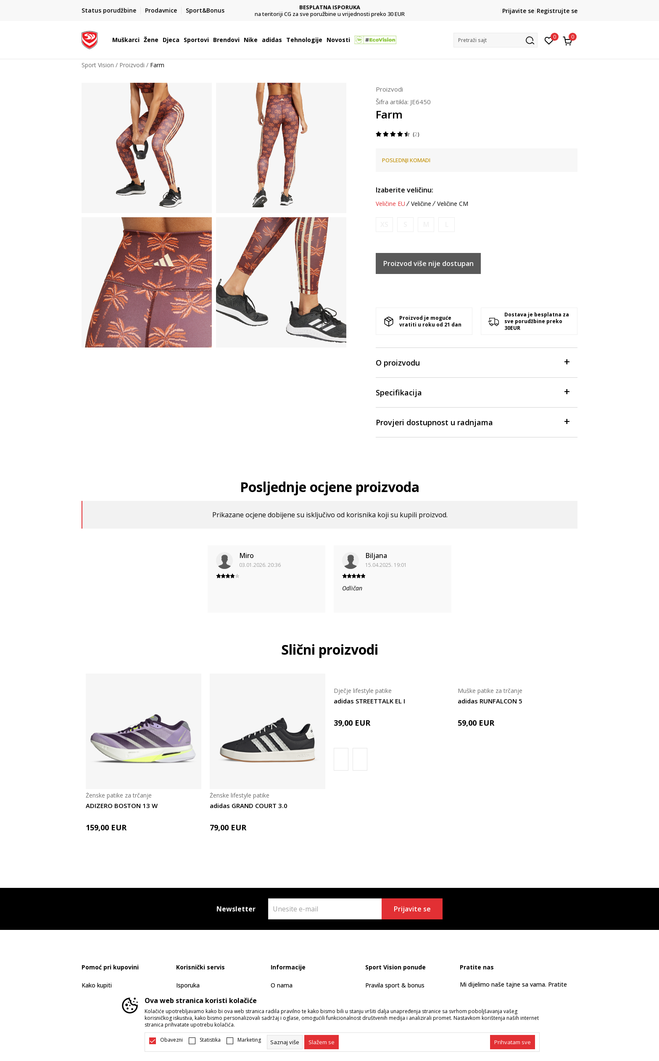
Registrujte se (557, 11)
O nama (282, 985)
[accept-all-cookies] (512, 1042)
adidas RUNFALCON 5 (490, 701)
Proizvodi (132, 65)
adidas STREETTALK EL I (369, 701)
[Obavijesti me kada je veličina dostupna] (384, 224)
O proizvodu (472, 362)
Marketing (249, 1040)
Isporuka (188, 985)
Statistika (210, 1040)
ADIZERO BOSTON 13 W (122, 805)
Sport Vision (98, 65)
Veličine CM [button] (452, 203)
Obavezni (171, 1040)
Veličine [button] (421, 203)
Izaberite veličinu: (404, 190)
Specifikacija (472, 392)
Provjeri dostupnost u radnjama (472, 421)
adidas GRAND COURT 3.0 (248, 805)
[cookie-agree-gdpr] (321, 1042)
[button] (495, 40)
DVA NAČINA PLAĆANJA (330, 7)
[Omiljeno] (549, 40)
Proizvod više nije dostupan (428, 263)
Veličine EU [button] (390, 203)
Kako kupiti (97, 985)
